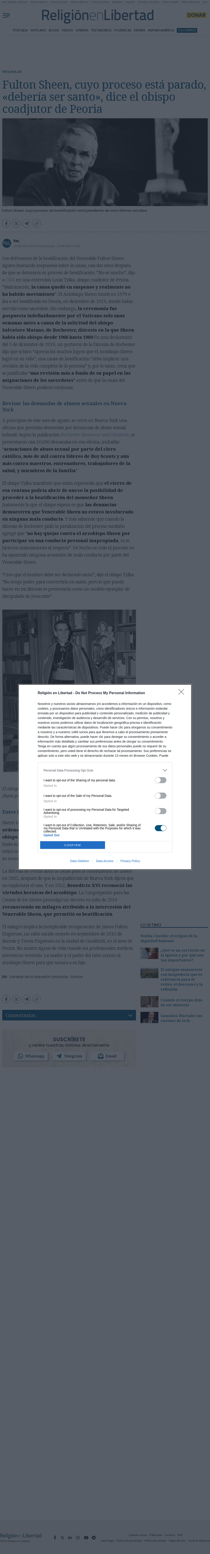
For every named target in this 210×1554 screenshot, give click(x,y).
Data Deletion (79, 861)
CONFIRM (72, 845)
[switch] (160, 780)
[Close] (182, 693)
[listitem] (105, 770)
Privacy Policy (130, 861)
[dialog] (105, 777)
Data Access (105, 861)
